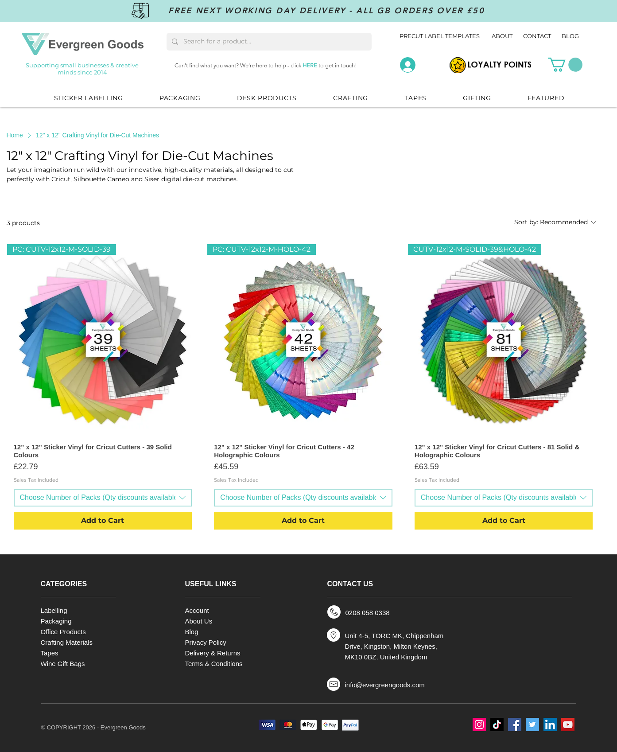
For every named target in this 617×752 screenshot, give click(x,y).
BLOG (570, 35)
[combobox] (103, 498)
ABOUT (503, 35)
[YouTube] (567, 724)
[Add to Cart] (103, 521)
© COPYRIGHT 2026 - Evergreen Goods (93, 727)
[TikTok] (497, 724)
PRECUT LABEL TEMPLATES (440, 35)
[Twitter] (532, 724)
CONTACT (537, 35)
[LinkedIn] (550, 724)
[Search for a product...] (268, 42)
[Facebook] (514, 724)
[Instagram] (479, 724)
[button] (565, 65)
